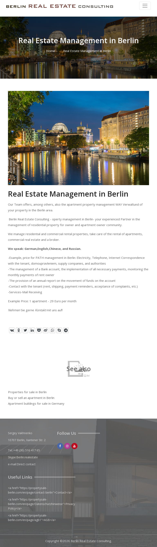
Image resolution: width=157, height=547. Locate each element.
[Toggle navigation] (145, 6)
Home (50, 50)
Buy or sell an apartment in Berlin (31, 398)
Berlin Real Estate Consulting (91, 541)
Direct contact (26, 464)
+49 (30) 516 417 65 (26, 450)
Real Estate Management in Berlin (87, 50)
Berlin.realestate (27, 457)
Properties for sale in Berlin (27, 392)
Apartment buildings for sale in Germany (36, 403)
